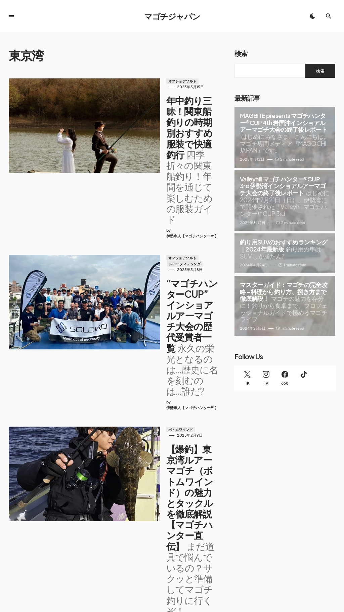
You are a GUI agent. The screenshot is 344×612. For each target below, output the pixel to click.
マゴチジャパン (172, 16)
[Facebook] (284, 378)
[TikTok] (303, 378)
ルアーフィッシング (176, 184)
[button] (11, 16)
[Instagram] (266, 378)
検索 (240, 53)
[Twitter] (247, 378)
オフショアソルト (140, 81)
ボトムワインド (138, 293)
